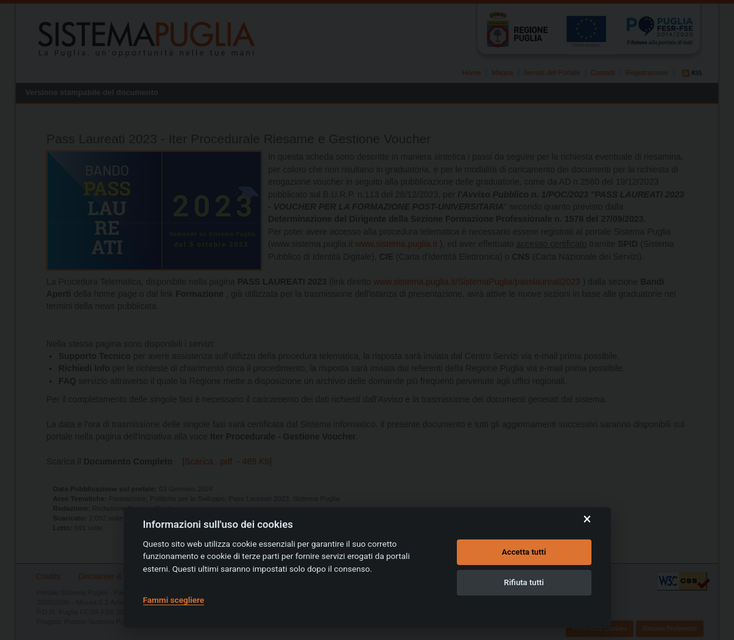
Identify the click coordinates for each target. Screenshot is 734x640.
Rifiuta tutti (524, 582)
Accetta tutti (524, 551)
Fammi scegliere (174, 600)
